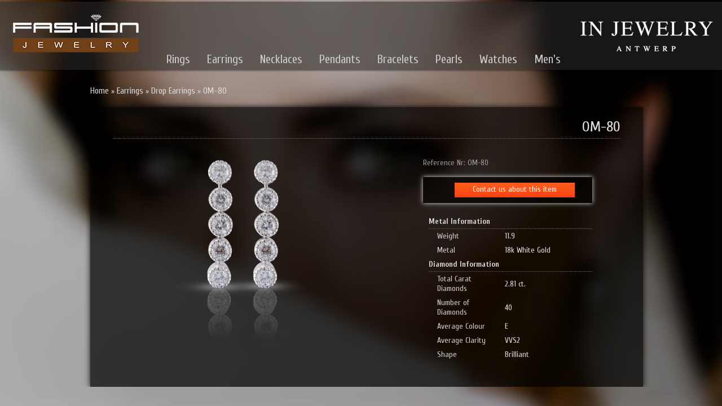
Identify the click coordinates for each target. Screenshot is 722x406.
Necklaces (281, 59)
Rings (178, 59)
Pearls (449, 59)
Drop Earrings (173, 91)
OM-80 (215, 91)
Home (99, 91)
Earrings (225, 59)
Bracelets (398, 59)
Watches (498, 59)
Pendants (339, 59)
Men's (547, 59)
